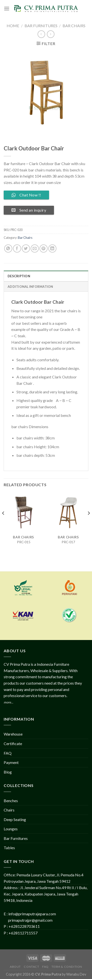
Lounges (11, 828)
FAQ (8, 753)
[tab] (46, 276)
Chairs (9, 810)
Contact (31, 966)
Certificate (13, 743)
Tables (9, 847)
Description (19, 276)
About (15, 966)
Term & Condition (67, 966)
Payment (11, 762)
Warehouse (13, 734)
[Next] (88, 523)
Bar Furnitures (41, 25)
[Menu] (7, 8)
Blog (8, 772)
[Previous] (3, 523)
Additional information (30, 287)
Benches (11, 800)
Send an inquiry (29, 210)
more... (8, 702)
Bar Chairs (74, 25)
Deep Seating (15, 819)
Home (13, 25)
